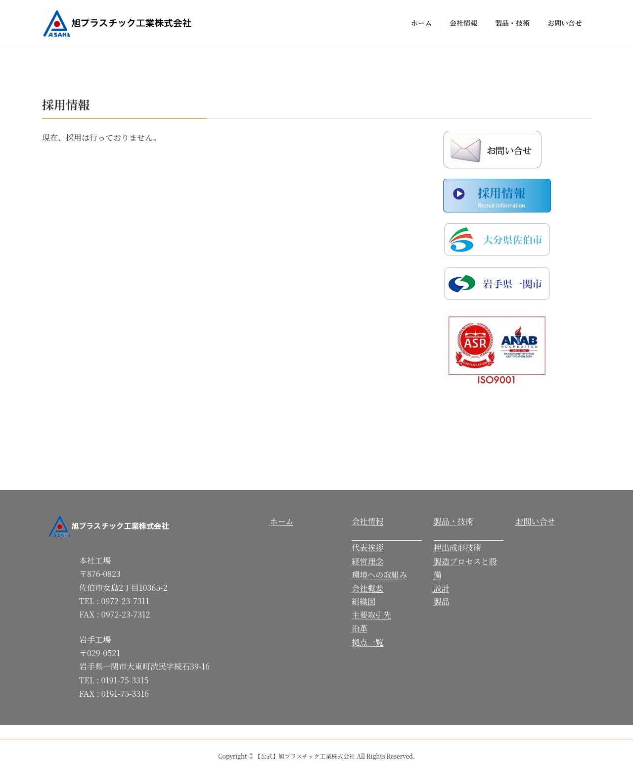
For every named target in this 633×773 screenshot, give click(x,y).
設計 (442, 588)
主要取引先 (371, 614)
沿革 (359, 628)
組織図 (363, 601)
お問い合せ (535, 521)
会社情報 (367, 521)
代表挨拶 (367, 547)
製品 (442, 601)
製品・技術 (453, 521)
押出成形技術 (457, 547)
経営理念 (367, 561)
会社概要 (367, 588)
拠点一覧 (367, 642)
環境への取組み (379, 574)
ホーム (282, 521)
